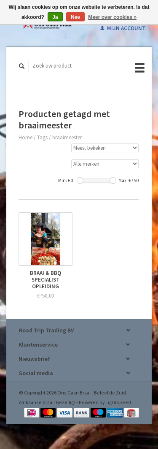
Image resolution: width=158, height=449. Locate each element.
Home (25, 137)
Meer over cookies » (112, 17)
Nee (75, 17)
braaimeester (67, 137)
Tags (42, 137)
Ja (55, 17)
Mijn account (122, 28)
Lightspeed (118, 402)
